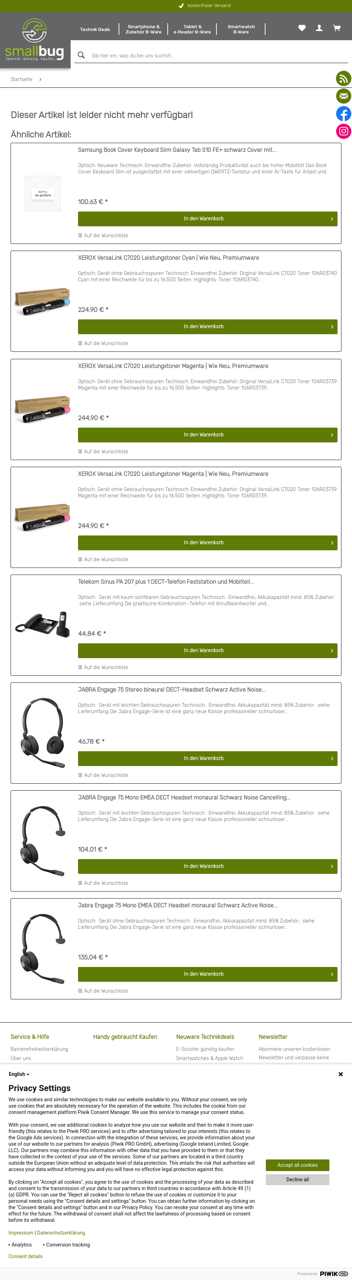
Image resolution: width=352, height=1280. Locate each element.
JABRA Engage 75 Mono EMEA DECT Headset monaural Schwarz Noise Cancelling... (184, 797)
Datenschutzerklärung (61, 1233)
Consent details (25, 1256)
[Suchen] (80, 55)
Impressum (20, 1233)
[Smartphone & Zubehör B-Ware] (143, 29)
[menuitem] (95, 29)
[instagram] (343, 131)
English (20, 1074)
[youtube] (343, 78)
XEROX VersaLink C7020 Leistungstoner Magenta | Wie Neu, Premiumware (173, 366)
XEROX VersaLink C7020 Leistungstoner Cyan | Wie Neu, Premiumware (168, 258)
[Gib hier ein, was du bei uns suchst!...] (211, 56)
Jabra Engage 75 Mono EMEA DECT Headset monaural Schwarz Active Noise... (178, 905)
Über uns (21, 1058)
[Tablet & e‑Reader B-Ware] (192, 29)
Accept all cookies (297, 1165)
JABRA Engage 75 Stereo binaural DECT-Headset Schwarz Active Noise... (172, 689)
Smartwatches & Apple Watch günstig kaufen (209, 1062)
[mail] (343, 96)
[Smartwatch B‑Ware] (241, 29)
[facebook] (343, 113)
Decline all (297, 1179)
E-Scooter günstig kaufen (205, 1049)
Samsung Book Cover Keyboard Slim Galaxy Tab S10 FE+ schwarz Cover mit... (177, 150)
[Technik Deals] (95, 29)
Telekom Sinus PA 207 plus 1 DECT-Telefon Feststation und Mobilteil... (166, 581)
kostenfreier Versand (165, 6)
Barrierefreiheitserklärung (39, 1049)
